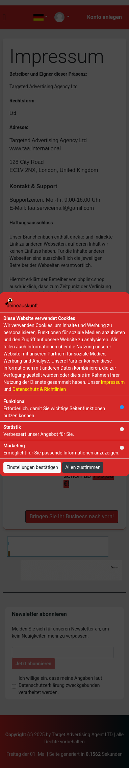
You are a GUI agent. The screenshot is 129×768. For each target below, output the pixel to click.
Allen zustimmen (82, 467)
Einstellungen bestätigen (32, 467)
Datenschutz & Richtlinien (39, 389)
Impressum (113, 382)
